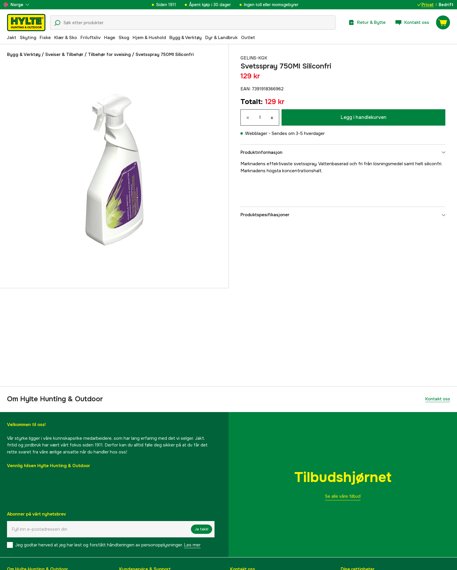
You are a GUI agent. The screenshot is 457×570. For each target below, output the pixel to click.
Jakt (11, 38)
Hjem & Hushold (149, 38)
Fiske (45, 38)
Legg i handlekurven (363, 117)
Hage (109, 38)
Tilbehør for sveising (109, 54)
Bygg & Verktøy (185, 38)
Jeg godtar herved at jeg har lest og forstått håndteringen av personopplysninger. (108, 545)
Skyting (28, 38)
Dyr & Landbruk (221, 38)
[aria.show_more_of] (16, 4)
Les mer (192, 545)
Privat (425, 4)
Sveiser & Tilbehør (64, 54)
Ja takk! (201, 529)
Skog (124, 38)
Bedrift (446, 4)
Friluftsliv (90, 38)
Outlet (248, 38)
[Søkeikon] (57, 23)
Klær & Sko (65, 38)
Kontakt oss (437, 399)
